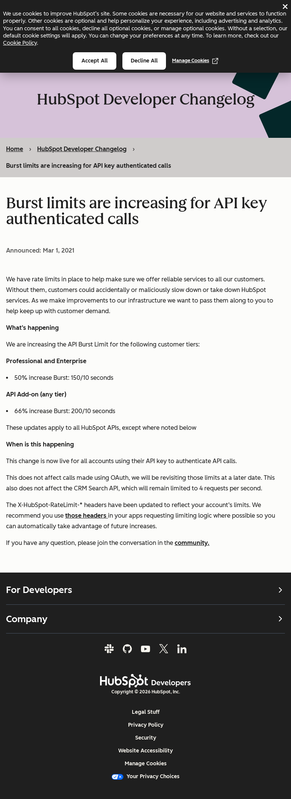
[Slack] (109, 649)
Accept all (94, 61)
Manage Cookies (195, 61)
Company (145, 618)
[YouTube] (145, 649)
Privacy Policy (145, 725)
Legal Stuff (146, 712)
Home (14, 149)
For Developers (145, 590)
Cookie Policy (20, 42)
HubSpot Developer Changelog (82, 149)
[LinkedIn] (182, 649)
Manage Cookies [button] (146, 763)
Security (145, 738)
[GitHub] (127, 649)
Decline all (144, 61)
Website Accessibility (145, 751)
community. (192, 542)
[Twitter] (164, 649)
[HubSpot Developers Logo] (145, 681)
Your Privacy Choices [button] (145, 776)
